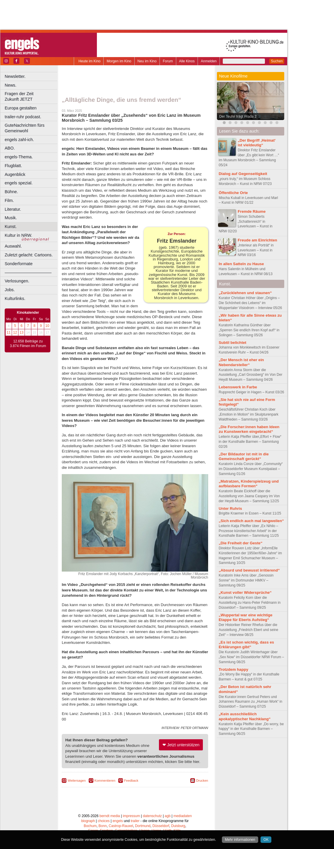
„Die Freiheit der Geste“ (241, 543)
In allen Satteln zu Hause (241, 264)
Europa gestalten (21, 108)
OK (265, 840)
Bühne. (11, 191)
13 (21, 332)
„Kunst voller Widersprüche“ (245, 592)
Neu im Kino (147, 61)
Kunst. (11, 226)
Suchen (277, 61)
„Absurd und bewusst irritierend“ (249, 570)
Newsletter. (15, 76)
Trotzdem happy (233, 669)
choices (104, 821)
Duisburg (178, 826)
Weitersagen (77, 780)
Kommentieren (105, 780)
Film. (9, 200)
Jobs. (10, 289)
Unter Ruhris (230, 508)
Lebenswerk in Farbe (238, 387)
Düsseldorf (161, 826)
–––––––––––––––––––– (28, 272)
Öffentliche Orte (233, 193)
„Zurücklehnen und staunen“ (245, 293)
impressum (131, 816)
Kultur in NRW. (18, 235)
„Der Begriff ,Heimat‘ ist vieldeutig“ (257, 142)
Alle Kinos (187, 61)
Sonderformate (18, 263)
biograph (88, 821)
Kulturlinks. (15, 298)
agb (168, 816)
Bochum (90, 826)
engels (117, 821)
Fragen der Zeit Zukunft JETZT (32, 96)
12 (15, 332)
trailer (135, 821)
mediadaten (182, 816)
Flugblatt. (13, 165)
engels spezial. (18, 183)
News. (10, 85)
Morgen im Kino (119, 61)
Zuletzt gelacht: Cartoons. (29, 255)
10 (47, 326)
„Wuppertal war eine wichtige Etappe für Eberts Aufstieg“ (246, 617)
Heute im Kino (89, 61)
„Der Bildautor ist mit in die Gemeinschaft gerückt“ (244, 456)
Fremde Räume (252, 211)
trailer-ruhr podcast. (23, 116)
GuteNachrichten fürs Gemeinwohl (24, 128)
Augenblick (15, 174)
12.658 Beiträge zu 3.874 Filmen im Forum (28, 343)
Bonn (103, 826)
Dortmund (142, 826)
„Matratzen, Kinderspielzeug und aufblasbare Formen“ (249, 483)
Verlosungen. (17, 281)
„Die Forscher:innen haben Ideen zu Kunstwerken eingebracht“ (249, 429)
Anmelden (209, 61)
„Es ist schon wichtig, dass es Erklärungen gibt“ (246, 644)
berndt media (110, 816)
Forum (168, 61)
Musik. (11, 217)
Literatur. (13, 209)
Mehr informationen (240, 840)
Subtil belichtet (232, 342)
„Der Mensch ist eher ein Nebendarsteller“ (241, 362)
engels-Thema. (19, 157)
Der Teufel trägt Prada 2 (237, 116)
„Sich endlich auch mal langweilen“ (251, 521)
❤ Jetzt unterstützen (180, 744)
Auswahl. (13, 246)
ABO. (10, 148)
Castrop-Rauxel (121, 826)
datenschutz (152, 816)
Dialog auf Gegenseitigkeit (243, 173)
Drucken (202, 780)
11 (9, 332)
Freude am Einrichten (257, 240)
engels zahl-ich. (19, 139)
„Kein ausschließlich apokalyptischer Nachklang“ (244, 716)
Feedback (131, 780)
